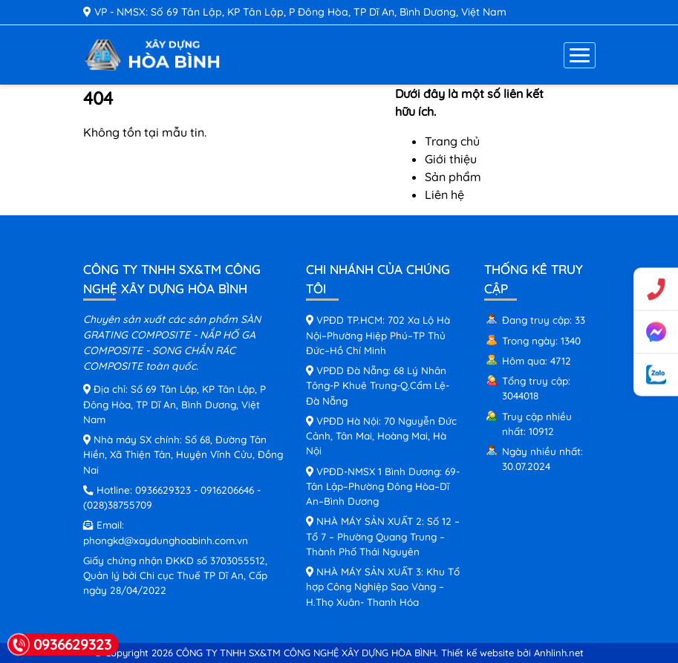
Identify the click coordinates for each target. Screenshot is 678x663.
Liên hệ (444, 194)
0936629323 (163, 489)
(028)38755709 (117, 504)
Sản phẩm (453, 176)
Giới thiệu (451, 158)
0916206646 (227, 489)
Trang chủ (452, 141)
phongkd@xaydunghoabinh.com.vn (165, 540)
